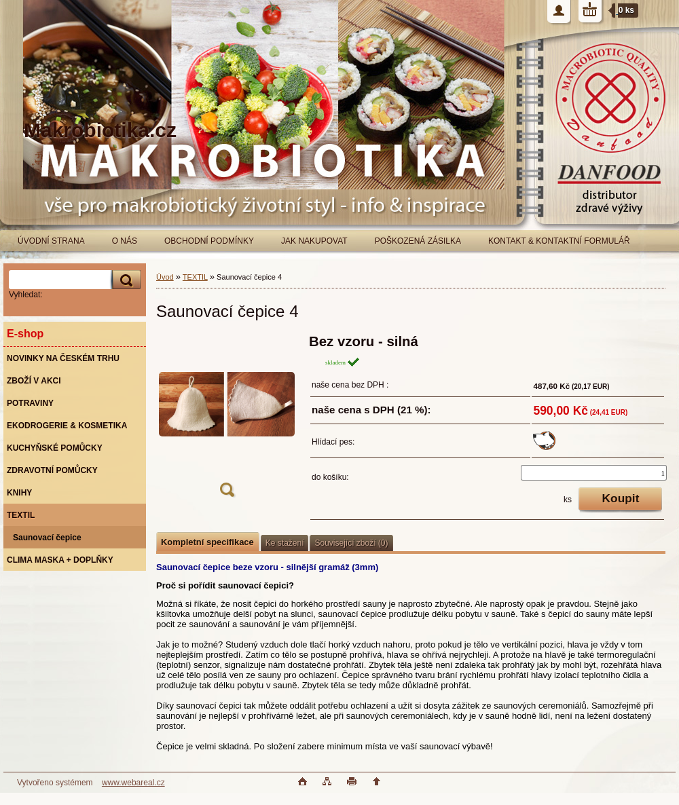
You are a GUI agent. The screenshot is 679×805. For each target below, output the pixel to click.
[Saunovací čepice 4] (226, 420)
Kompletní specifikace (207, 542)
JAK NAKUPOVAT (314, 241)
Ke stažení (284, 543)
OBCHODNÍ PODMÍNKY (209, 241)
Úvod (165, 277)
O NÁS (124, 241)
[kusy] (594, 473)
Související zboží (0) (351, 543)
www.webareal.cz (133, 782)
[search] (124, 280)
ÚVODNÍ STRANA (51, 241)
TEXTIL (195, 277)
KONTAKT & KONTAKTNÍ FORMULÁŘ (559, 241)
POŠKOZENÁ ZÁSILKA (418, 241)
